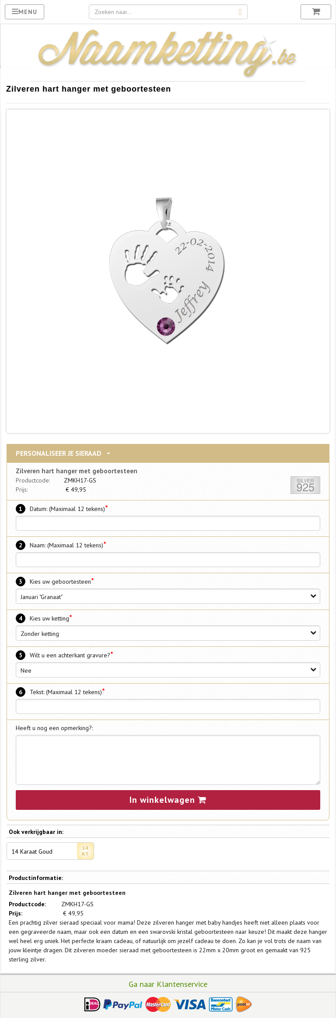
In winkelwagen (168, 799)
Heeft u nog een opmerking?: (54, 727)
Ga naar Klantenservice (168, 983)
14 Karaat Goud (53, 850)
